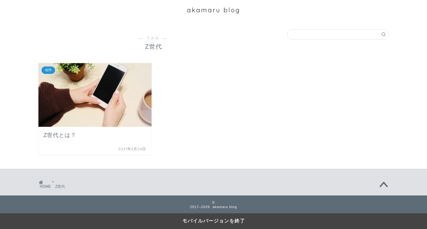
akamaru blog (213, 10)
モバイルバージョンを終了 (213, 221)
